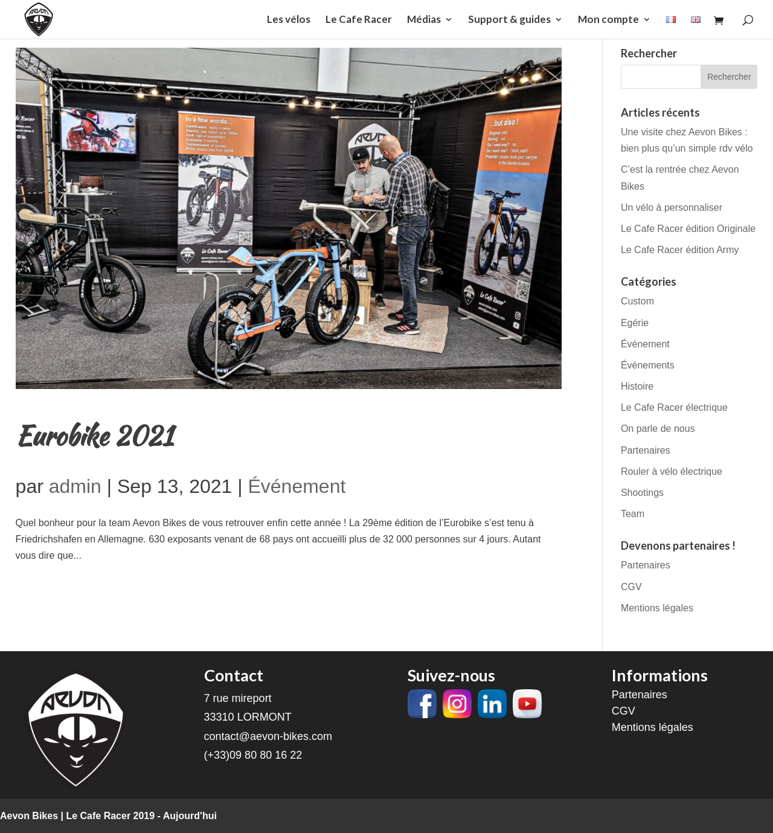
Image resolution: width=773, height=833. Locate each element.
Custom (637, 301)
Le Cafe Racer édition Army (680, 250)
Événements (648, 365)
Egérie (635, 323)
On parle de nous (658, 428)
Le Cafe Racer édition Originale (688, 229)
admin (75, 486)
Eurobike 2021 (94, 436)
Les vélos (288, 20)
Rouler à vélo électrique (671, 471)
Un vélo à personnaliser (671, 207)
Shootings (642, 492)
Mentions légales (657, 608)
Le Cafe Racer (359, 20)
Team (632, 514)
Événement (296, 486)
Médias (424, 20)
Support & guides (509, 20)
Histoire (637, 386)
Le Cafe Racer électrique (674, 407)
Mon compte (608, 20)
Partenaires (645, 450)
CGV (631, 587)
